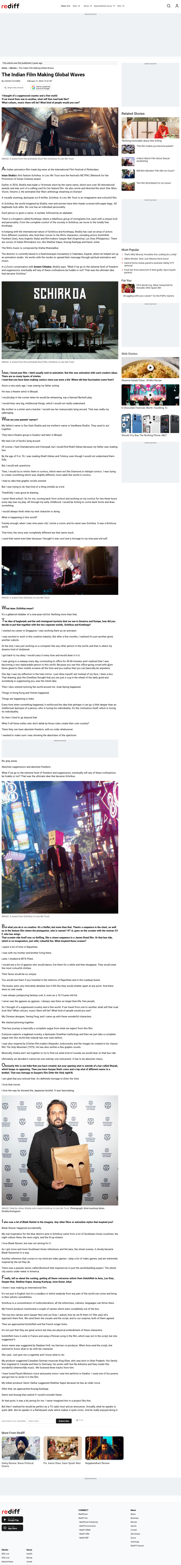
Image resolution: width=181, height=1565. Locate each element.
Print (79, 1420)
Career (29, 1562)
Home (63, 6)
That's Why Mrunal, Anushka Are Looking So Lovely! (150, 254)
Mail (68, 6)
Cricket (134, 1530)
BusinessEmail (100, 6)
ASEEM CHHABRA (12, 81)
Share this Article (13, 87)
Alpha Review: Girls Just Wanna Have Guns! (146, 258)
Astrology (135, 1542)
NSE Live (5, 1558)
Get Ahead (135, 1534)
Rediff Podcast (137, 1546)
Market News (7, 1562)
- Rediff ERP (83, 1538)
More (120, 6)
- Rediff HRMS (84, 1530)
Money (88, 6)
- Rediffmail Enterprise (88, 1522)
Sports (133, 1526)
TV (114, 6)
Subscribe (64, 1421)
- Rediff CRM (83, 1534)
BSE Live (5, 1554)
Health (29, 1554)
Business (135, 1518)
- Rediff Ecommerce (87, 1526)
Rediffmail (83, 1514)
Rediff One (83, 1518)
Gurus (109, 6)
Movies (13, 68)
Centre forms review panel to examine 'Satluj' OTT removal (149, 264)
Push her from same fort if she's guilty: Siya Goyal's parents (150, 271)
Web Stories (129, 353)
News (76, 6)
